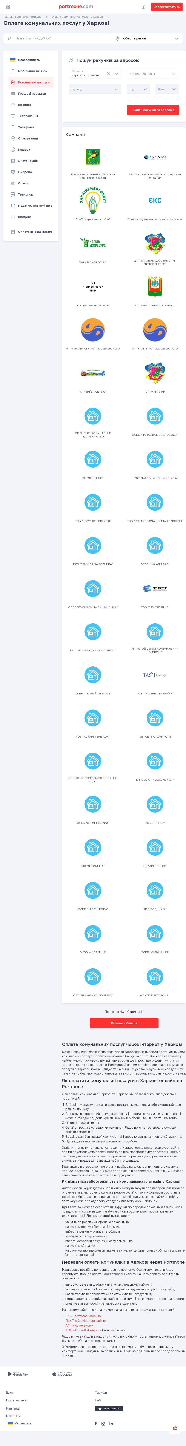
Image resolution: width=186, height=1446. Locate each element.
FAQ (98, 1400)
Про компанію (16, 1400)
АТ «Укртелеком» (79, 1325)
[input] (57, 38)
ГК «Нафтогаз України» (83, 1316)
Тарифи (101, 1392)
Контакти (13, 1416)
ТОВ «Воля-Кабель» (81, 1330)
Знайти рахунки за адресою (152, 110)
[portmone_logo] (76, 7)
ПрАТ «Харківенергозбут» (85, 1321)
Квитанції (13, 1408)
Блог (9, 1392)
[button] (147, 38)
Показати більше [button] (124, 1023)
